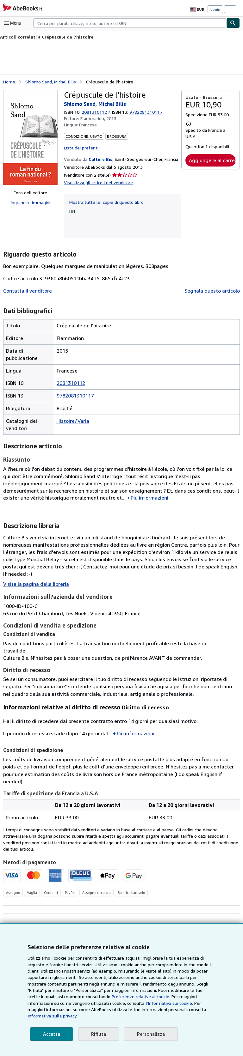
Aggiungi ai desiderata (211, 910)
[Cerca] (233, 23)
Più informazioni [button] (102, 497)
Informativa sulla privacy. (127, 1015)
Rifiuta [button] (96, 1034)
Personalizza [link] (148, 1034)
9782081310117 (75, 395)
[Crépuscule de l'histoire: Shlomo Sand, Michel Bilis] (30, 137)
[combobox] (130, 23)
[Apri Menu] (14, 23)
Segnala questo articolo (213, 290)
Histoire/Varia (71, 420)
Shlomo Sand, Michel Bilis (50, 81)
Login (215, 9)
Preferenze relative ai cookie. (81, 1003)
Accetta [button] (51, 1034)
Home (9, 81)
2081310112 (95, 111)
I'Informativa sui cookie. (86, 1009)
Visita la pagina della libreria (34, 576)
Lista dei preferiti (80, 146)
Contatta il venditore (25, 290)
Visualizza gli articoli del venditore (97, 182)
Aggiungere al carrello (212, 160)
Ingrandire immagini (30, 202)
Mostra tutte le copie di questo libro (104, 200)
